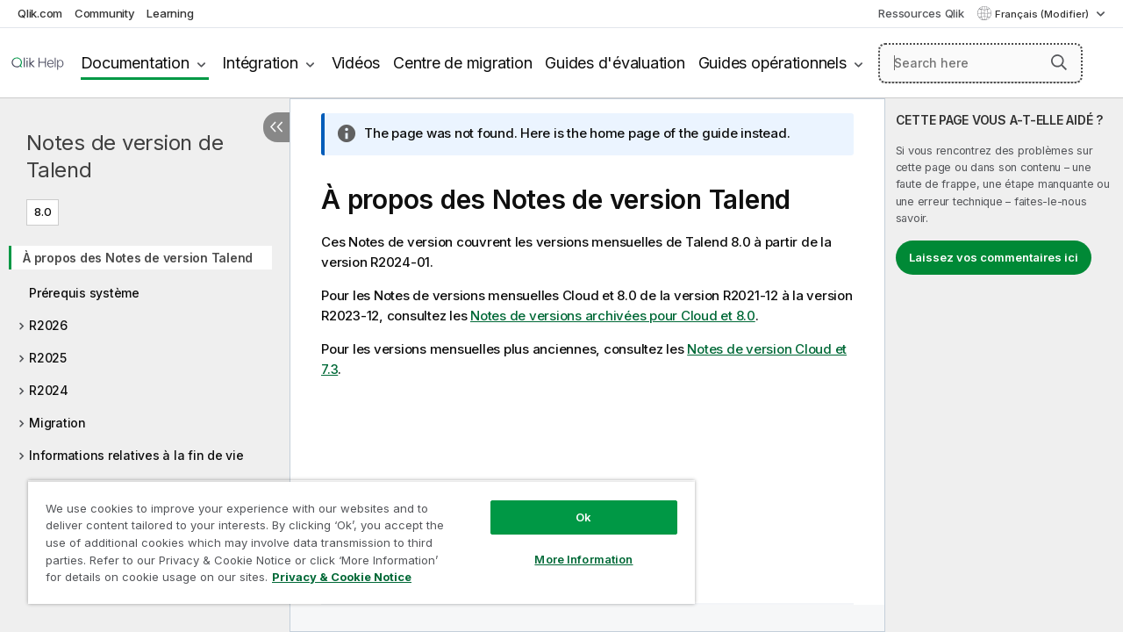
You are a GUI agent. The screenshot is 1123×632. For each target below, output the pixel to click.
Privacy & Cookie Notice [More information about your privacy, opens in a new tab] (341, 577)
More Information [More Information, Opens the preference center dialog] (583, 559)
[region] (361, 542)
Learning (170, 13)
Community (105, 13)
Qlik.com (40, 13)
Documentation (135, 63)
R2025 (48, 357)
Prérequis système (84, 292)
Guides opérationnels (772, 63)
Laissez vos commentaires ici (993, 257)
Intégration (259, 63)
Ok (583, 517)
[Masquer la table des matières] (276, 127)
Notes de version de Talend (124, 156)
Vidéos (356, 63)
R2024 (48, 390)
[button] (1059, 62)
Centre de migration (462, 63)
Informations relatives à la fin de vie (136, 455)
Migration (57, 422)
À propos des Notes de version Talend (138, 257)
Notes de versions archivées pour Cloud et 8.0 (612, 315)
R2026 (48, 325)
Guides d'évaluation (614, 63)
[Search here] (980, 63)
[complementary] (1004, 365)
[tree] (145, 392)
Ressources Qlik (920, 13)
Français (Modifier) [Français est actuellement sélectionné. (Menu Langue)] (1043, 14)
